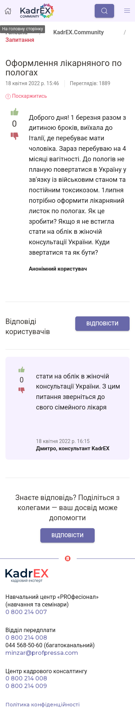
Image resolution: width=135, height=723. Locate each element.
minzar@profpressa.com (41, 652)
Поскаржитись (26, 96)
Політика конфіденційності (42, 704)
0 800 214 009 (26, 686)
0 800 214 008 (26, 637)
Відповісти (102, 323)
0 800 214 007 (26, 612)
